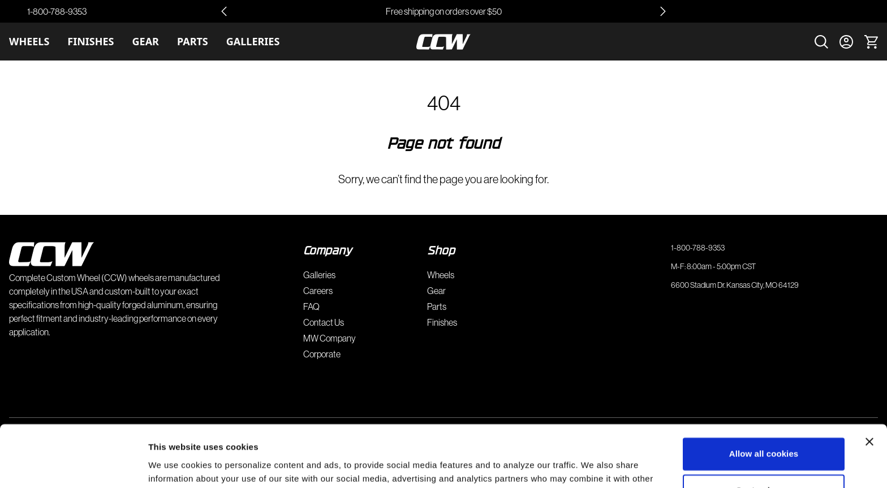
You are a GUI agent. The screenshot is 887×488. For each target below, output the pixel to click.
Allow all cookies (764, 396)
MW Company (329, 338)
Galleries (253, 41)
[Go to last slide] (224, 11)
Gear (145, 41)
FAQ (311, 306)
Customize (764, 433)
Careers (318, 290)
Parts (192, 41)
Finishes (90, 41)
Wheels (29, 41)
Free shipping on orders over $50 (444, 11)
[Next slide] (663, 11)
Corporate (322, 354)
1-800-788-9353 (57, 11)
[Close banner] (869, 384)
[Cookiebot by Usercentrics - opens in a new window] (73, 465)
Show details (174, 465)
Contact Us (323, 322)
